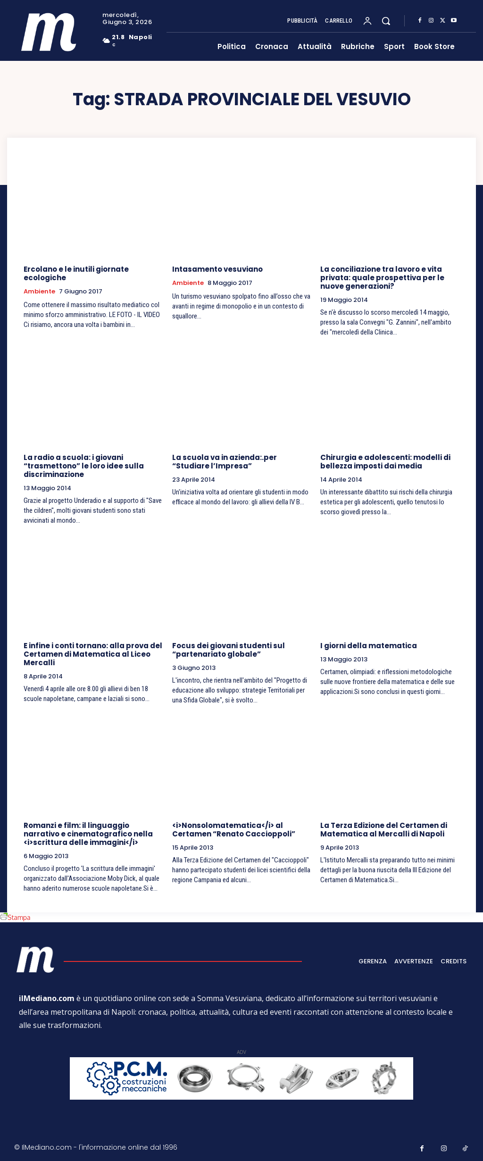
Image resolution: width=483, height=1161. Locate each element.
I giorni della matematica (368, 646)
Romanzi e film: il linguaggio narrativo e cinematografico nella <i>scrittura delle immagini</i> (88, 833)
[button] (386, 20)
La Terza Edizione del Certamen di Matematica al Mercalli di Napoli (383, 829)
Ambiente (39, 291)
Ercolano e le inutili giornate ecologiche (76, 273)
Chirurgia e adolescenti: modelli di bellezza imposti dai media (385, 461)
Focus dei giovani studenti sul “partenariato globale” (228, 650)
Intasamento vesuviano (217, 269)
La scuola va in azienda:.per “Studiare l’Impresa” (224, 461)
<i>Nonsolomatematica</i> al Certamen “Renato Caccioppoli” (233, 829)
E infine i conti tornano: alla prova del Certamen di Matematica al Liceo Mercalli (93, 654)
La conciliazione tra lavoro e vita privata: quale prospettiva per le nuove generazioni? (382, 277)
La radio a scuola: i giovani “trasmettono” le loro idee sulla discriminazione (84, 465)
